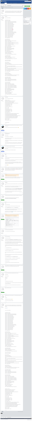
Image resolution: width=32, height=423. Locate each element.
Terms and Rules (28, 419)
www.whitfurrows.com (16, 207)
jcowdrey (2, 100)
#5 (22, 144)
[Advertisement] (27, 28)
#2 (22, 95)
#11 (22, 201)
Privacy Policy (30, 419)
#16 (22, 271)
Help (26, 418)
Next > (4, 411)
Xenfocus (3, 418)
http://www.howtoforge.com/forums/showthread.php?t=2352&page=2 (10, 198)
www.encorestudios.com (16, 239)
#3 (22, 123)
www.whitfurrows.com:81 (9, 207)
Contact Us (25, 418)
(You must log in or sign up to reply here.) (20, 411)
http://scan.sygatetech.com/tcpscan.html (19, 188)
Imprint (27, 418)
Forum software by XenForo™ (4, 419)
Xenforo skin (1, 418)
